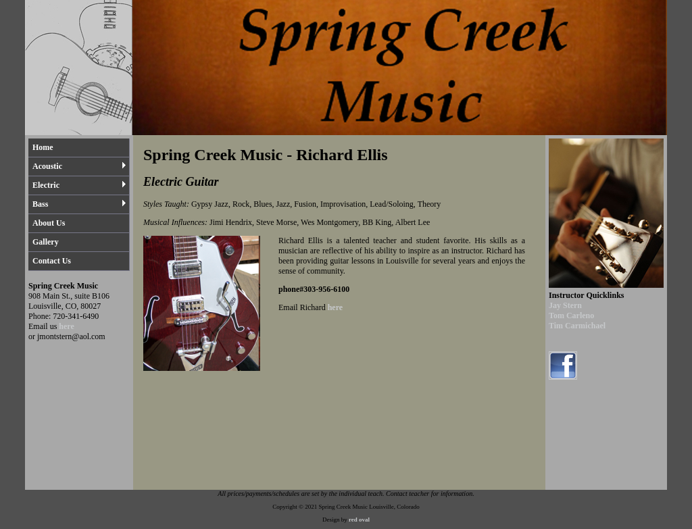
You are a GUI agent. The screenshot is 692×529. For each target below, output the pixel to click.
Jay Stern (565, 305)
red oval (359, 519)
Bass (79, 204)
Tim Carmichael (577, 325)
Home (42, 147)
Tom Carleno (571, 315)
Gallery (45, 242)
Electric (79, 185)
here (66, 326)
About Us (48, 223)
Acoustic (79, 166)
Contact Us (51, 261)
